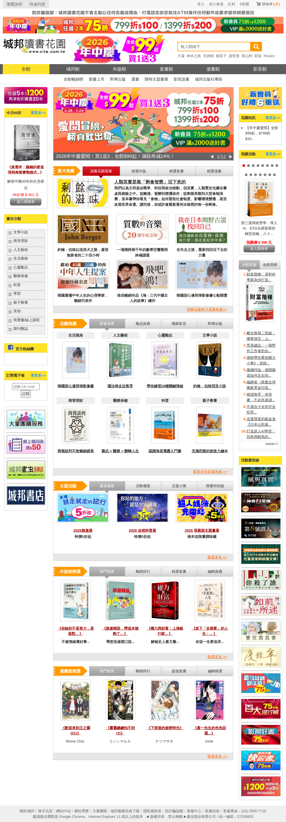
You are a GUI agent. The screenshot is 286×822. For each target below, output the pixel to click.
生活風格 (20, 258)
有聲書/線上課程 (26, 320)
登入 (200, 4)
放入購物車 (26, 202)
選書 (135, 79)
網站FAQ (63, 811)
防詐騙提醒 (174, 811)
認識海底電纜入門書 (165, 451)
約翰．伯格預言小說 (209, 386)
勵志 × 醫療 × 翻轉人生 (120, 451)
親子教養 (20, 302)
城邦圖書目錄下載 (125, 811)
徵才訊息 (45, 811)
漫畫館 (213, 69)
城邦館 (73, 69)
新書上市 (96, 79)
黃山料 (247, 56)
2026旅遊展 (82, 530)
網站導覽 (81, 811)
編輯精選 (215, 671)
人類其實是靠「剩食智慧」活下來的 (150, 182)
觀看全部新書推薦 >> (210, 472)
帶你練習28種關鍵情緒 (165, 386)
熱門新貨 (107, 671)
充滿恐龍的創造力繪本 (210, 451)
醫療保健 (20, 276)
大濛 (181, 56)
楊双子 (221, 56)
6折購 (244, 4)
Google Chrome (72, 816)
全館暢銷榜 (73, 79)
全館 (26, 69)
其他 (17, 311)
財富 (258, 56)
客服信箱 (212, 811)
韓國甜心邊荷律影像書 (76, 386)
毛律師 (208, 56)
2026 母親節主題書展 (202, 530)
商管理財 (20, 241)
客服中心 (194, 811)
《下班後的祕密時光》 (165, 728)
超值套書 (179, 671)
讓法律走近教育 (120, 386)
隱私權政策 (152, 811)
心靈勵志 (20, 267)
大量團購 (99, 811)
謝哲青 (234, 56)
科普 (17, 285)
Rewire (269, 56)
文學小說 (20, 232)
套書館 (166, 69)
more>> (272, 444)
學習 (17, 293)
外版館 (119, 69)
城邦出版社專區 (208, 79)
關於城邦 (27, 811)
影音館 (260, 69)
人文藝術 (20, 250)
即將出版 (118, 79)
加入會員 (216, 4)
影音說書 (181, 79)
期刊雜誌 (20, 329)
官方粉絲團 (25, 349)
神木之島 (194, 56)
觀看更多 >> (217, 557)
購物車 (271, 4)
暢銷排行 (143, 671)
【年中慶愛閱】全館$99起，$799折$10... (262, 133)
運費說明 (14, 4)
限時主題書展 (156, 79)
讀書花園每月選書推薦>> (207, 309)
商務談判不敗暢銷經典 (76, 451)
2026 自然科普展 (142, 530)
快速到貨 (37, 4)
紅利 (231, 4)
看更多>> (38, 113)
